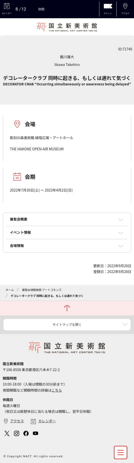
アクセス (17, 420)
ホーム (10, 290)
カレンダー (47, 420)
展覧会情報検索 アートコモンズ (41, 290)
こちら (57, 390)
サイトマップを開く (67, 324)
